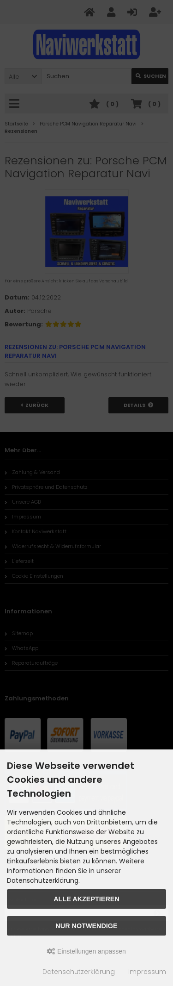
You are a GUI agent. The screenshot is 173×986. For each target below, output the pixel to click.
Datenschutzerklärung (78, 971)
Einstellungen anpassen (86, 951)
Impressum (147, 971)
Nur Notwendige (86, 926)
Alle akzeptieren (86, 899)
